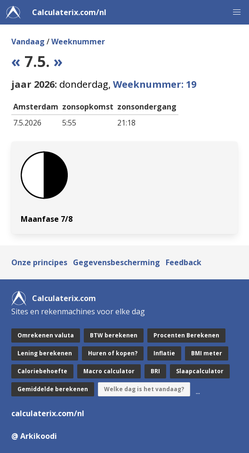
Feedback (183, 262)
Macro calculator (109, 371)
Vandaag (28, 41)
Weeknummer (78, 41)
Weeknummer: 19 (154, 84)
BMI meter (206, 353)
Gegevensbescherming (116, 262)
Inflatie (164, 353)
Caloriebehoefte (42, 371)
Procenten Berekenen (186, 335)
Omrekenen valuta (45, 335)
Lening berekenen (44, 353)
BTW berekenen (113, 335)
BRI (155, 371)
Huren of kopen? (112, 353)
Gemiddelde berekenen (52, 389)
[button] (237, 12)
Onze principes (39, 262)
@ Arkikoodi (34, 436)
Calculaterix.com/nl (69, 12)
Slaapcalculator (200, 371)
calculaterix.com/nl (47, 413)
